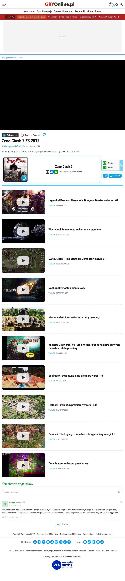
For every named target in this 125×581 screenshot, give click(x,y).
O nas (11, 551)
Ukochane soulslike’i (89, 17)
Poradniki (80, 11)
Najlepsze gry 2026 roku (47, 534)
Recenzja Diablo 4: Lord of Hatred (30, 17)
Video (90, 11)
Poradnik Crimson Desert (111, 17)
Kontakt (105, 551)
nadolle (12, 503)
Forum (97, 11)
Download (67, 11)
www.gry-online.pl (9, 57)
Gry (39, 11)
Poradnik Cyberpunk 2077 (24, 534)
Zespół (90, 551)
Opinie (57, 11)
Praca (97, 551)
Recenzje (47, 11)
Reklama (82, 551)
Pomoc (113, 551)
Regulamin (20, 551)
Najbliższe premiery (104, 534)
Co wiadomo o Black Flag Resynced (62, 17)
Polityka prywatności (52, 551)
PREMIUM (8, 17)
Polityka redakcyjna (34, 551)
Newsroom (29, 11)
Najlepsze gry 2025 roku (70, 534)
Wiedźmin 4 (88, 534)
